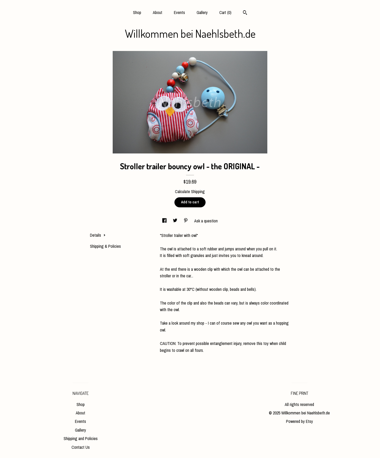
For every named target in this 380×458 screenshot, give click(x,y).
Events (179, 12)
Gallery (202, 12)
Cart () (225, 12)
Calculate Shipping (190, 191)
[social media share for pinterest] (186, 221)
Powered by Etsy (299, 421)
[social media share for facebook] (165, 221)
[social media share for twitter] (175, 221)
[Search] (245, 13)
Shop (137, 12)
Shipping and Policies (81, 438)
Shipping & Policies (105, 246)
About (157, 12)
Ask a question (206, 221)
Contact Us (81, 447)
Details (98, 235)
